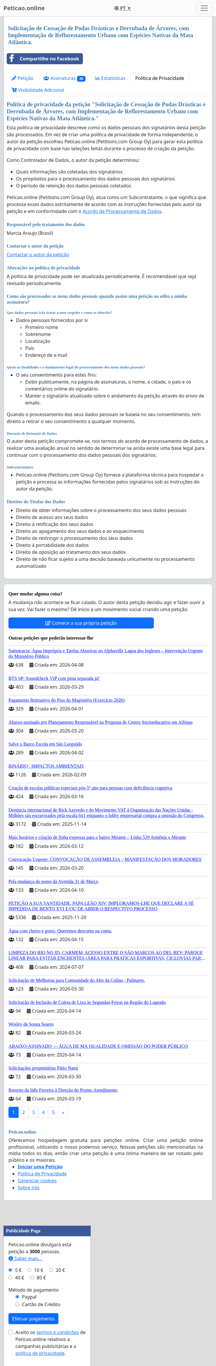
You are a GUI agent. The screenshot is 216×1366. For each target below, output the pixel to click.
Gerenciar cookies (37, 1180)
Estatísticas (110, 78)
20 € (60, 1270)
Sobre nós (29, 1187)
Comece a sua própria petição (81, 623)
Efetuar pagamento (33, 1318)
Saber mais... (25, 1258)
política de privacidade (40, 1353)
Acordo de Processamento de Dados (122, 211)
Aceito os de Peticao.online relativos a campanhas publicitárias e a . (50, 1342)
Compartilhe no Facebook (43, 58)
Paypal (29, 1297)
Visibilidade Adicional (38, 90)
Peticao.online (24, 8)
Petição (22, 78)
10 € (38, 1270)
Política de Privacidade (159, 78)
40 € (19, 1277)
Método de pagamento (33, 1290)
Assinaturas (64, 78)
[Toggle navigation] (204, 8)
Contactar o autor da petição (38, 254)
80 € (41, 1277)
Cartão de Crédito (41, 1304)
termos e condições (57, 1332)
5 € (18, 1270)
